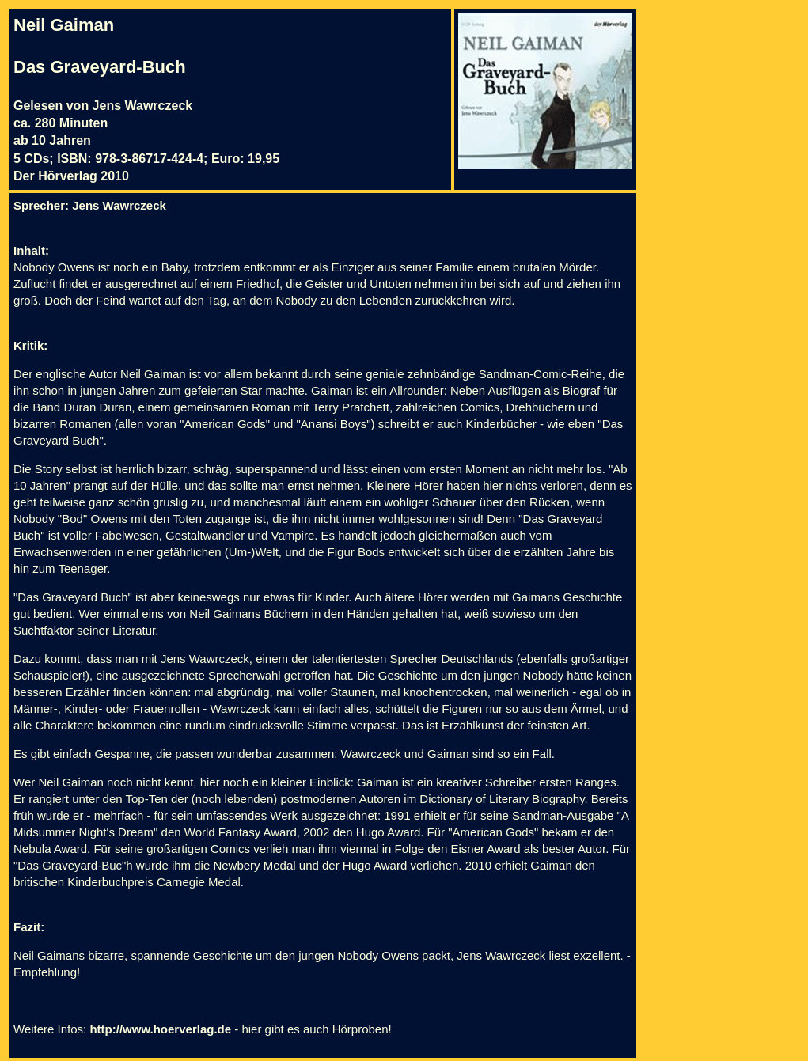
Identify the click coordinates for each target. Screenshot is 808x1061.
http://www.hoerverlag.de (160, 1029)
